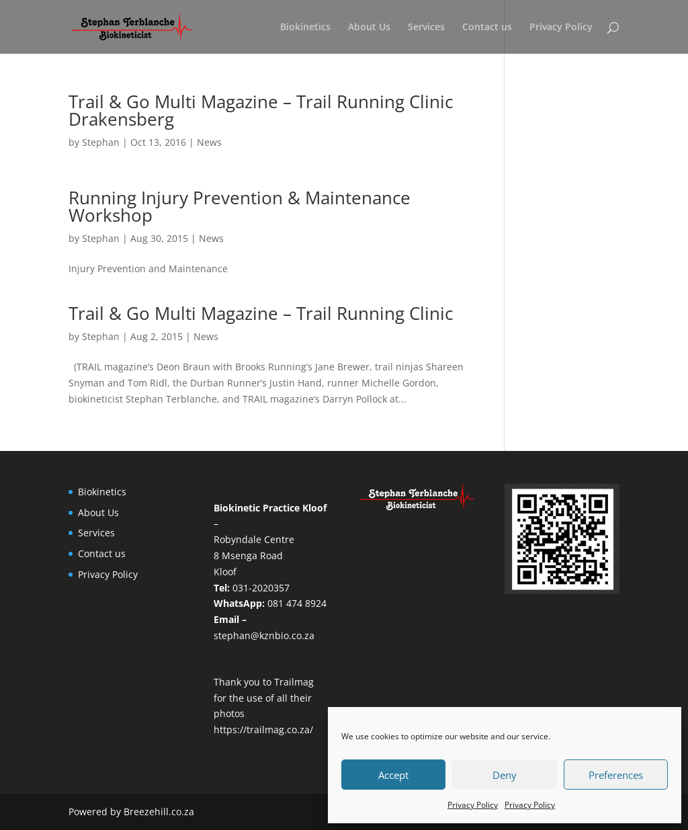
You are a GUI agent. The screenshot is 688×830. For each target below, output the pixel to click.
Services (426, 27)
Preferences (616, 775)
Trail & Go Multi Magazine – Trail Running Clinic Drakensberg (261, 110)
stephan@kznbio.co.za (264, 635)
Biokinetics (305, 27)
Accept (393, 775)
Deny (504, 775)
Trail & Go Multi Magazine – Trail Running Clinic (261, 313)
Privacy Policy (472, 805)
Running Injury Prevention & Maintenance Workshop (240, 206)
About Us (369, 27)
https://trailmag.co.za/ (263, 729)
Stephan (101, 142)
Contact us (487, 27)
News (209, 142)
